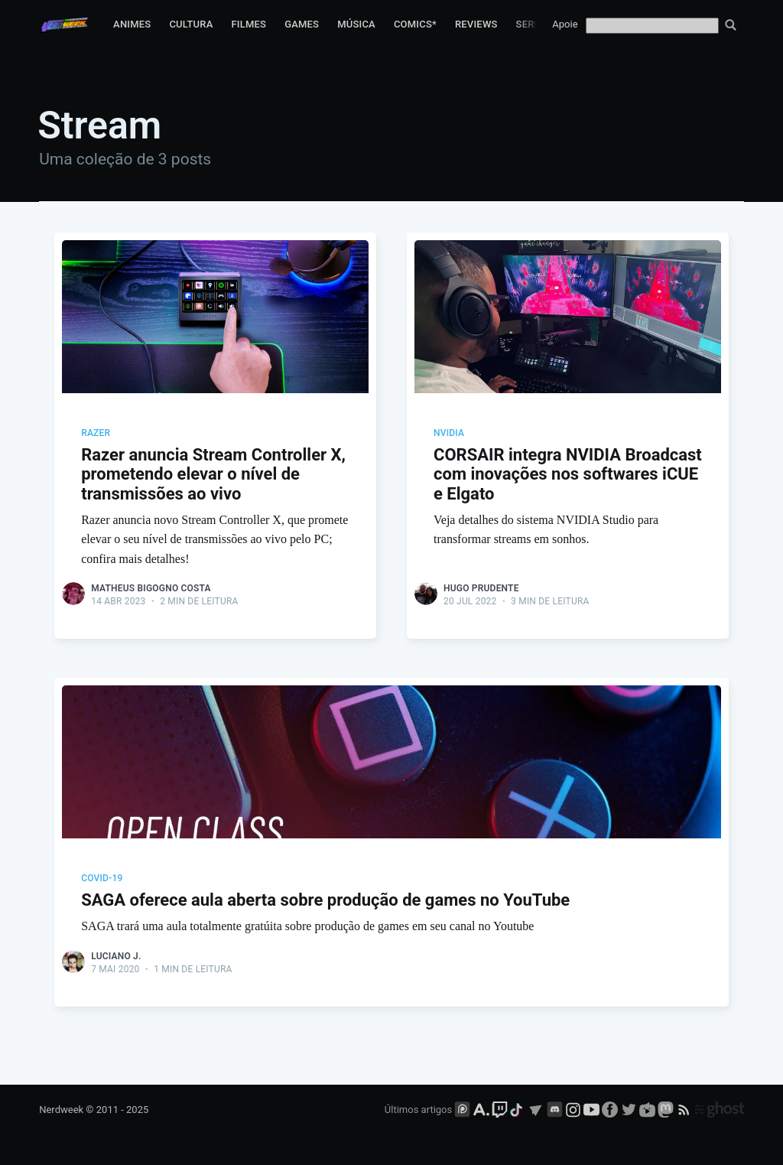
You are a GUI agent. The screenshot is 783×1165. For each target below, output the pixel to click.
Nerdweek (61, 1109)
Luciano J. (116, 956)
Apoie (564, 24)
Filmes (248, 24)
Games (301, 24)
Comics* (415, 24)
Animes (132, 24)
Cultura (191, 24)
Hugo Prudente (481, 588)
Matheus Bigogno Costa (151, 588)
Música (356, 24)
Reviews (476, 24)
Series (533, 24)
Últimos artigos (418, 1109)
